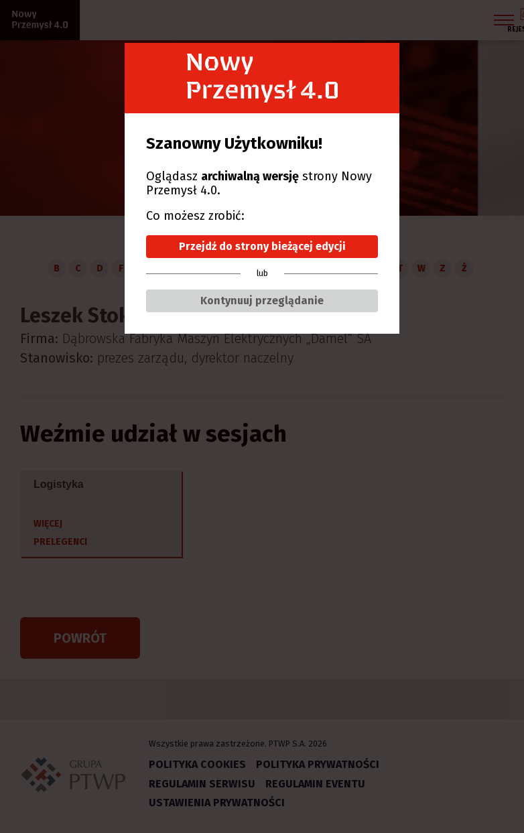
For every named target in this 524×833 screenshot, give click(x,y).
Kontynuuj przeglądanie (262, 300)
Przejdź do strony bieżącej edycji (262, 246)
